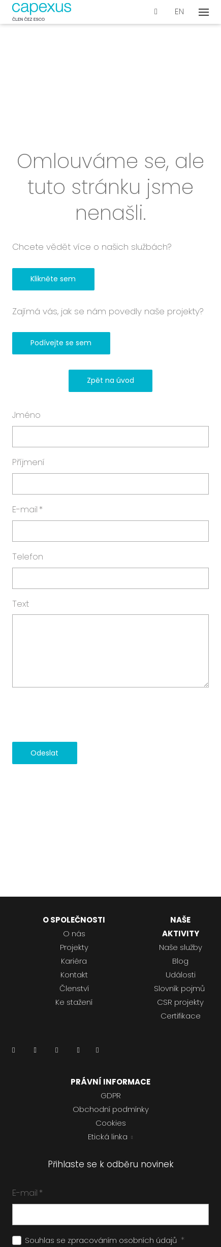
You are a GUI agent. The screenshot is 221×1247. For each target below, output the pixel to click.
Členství (74, 988)
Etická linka (108, 1136)
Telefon (27, 556)
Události (181, 974)
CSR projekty (180, 1002)
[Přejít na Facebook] (35, 1052)
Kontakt (74, 974)
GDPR (111, 1095)
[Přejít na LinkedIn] (13, 1052)
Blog (180, 961)
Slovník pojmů (179, 988)
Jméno (26, 415)
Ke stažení (73, 1002)
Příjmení (28, 462)
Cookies (111, 1123)
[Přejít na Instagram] (56, 1052)
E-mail (27, 509)
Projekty (74, 947)
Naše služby (180, 947)
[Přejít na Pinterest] (97, 1052)
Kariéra (74, 961)
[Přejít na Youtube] (78, 1052)
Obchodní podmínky (111, 1109)
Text (20, 604)
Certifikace (181, 1015)
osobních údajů (148, 1240)
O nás (74, 933)
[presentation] (89, 715)
